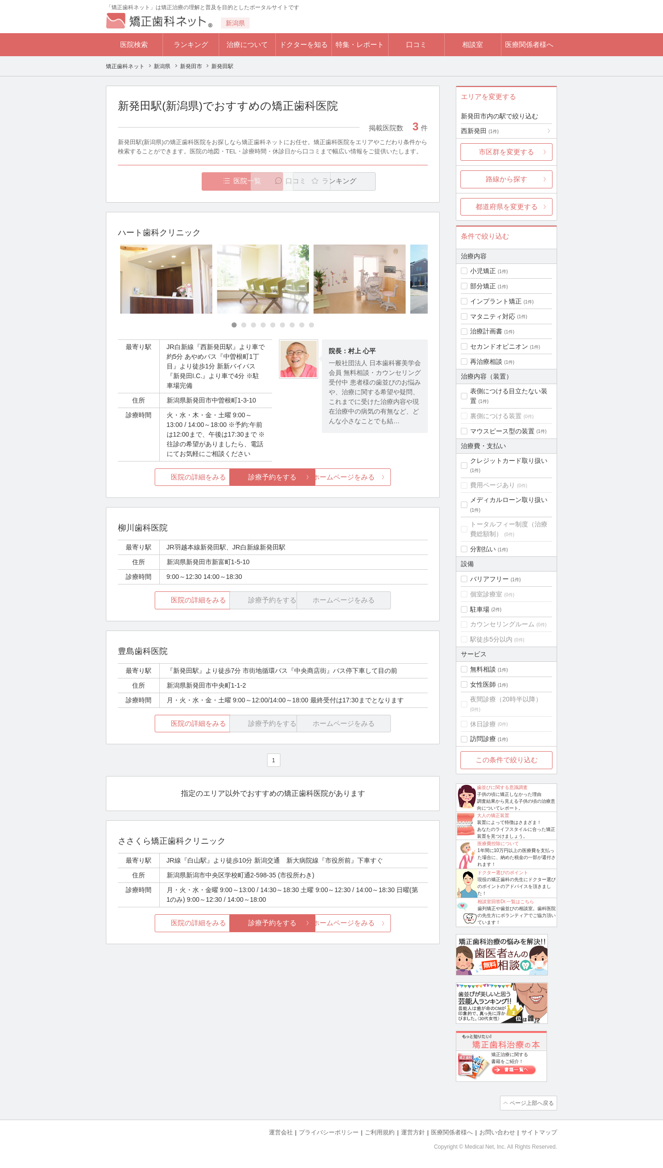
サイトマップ (539, 1131)
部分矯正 (483, 286)
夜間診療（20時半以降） (506, 699)
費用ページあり (492, 485)
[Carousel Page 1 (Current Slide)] (234, 325)
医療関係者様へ (529, 44)
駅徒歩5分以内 (491, 639)
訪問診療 (483, 738)
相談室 (472, 44)
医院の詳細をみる (169, 477)
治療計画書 (486, 331)
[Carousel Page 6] (282, 325)
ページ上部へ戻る (531, 1102)
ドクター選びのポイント (502, 872)
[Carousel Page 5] (272, 325)
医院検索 (134, 44)
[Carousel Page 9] (311, 325)
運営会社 (281, 1131)
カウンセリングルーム (502, 624)
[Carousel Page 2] (243, 325)
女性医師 (483, 684)
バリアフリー (489, 579)
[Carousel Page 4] (263, 325)
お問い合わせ (497, 1131)
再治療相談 (486, 361)
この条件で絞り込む (507, 760)
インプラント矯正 (496, 301)
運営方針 (413, 1131)
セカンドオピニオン (499, 346)
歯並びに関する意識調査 (502, 787)
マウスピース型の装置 (502, 431)
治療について (247, 44)
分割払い (483, 549)
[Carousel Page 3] (253, 325)
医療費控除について (498, 843)
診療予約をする (273, 477)
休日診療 (483, 724)
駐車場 (479, 609)
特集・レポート (360, 44)
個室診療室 (486, 594)
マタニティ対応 (492, 316)
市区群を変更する (506, 152)
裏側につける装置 (496, 416)
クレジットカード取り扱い (508, 460)
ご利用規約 (380, 1131)
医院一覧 (181, 181)
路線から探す (506, 179)
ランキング (191, 44)
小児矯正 (483, 270)
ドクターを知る (303, 44)
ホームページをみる (376, 477)
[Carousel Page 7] (292, 325)
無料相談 (483, 669)
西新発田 (480, 130)
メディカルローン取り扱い (508, 499)
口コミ (416, 44)
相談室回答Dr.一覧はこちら (505, 901)
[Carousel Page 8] (301, 325)
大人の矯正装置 (493, 815)
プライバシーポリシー (329, 1131)
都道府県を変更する (507, 206)
